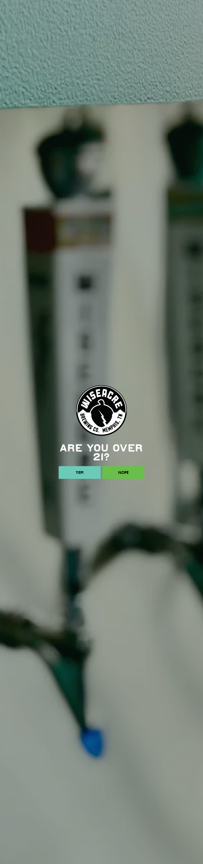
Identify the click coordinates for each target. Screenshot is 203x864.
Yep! (80, 472)
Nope (123, 472)
